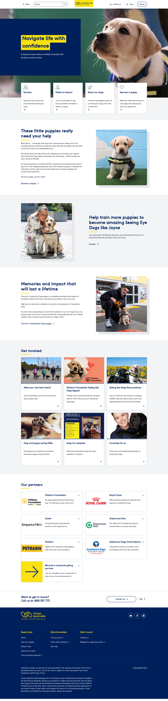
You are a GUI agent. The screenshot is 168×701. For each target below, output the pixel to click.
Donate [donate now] (142, 4)
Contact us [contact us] (114, 4)
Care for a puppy (27, 644)
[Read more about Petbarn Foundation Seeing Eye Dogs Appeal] (84, 385)
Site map (54, 649)
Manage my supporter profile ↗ (92, 644)
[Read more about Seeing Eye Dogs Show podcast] (127, 385)
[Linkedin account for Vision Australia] (143, 617)
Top (142, 601)
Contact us (121, 601)
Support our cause (28, 653)
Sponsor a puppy (30, 185)
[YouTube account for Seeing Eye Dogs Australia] (130, 617)
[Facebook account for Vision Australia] (137, 617)
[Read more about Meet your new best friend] (41, 385)
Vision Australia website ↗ (31, 657)
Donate (93, 246)
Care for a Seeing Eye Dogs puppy (37, 325)
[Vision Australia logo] (84, 4)
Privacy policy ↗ (57, 640)
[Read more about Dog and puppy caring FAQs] (41, 441)
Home (23, 640)
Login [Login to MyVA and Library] (129, 4)
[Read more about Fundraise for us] (127, 441)
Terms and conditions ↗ (60, 644)
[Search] (51, 4)
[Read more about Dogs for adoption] (84, 441)
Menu (26, 4)
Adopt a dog (26, 649)
